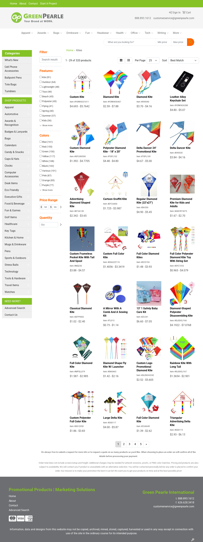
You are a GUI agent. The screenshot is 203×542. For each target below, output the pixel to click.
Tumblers (10, 91)
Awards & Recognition (12, 122)
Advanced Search (15, 308)
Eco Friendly (12, 190)
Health (121, 33)
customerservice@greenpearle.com (173, 18)
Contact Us (11, 314)
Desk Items (11, 183)
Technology (11, 271)
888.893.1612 (143, 18)
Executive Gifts (13, 196)
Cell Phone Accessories (12, 68)
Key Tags (10, 230)
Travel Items (12, 285)
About (22, 3)
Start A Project (48, 3)
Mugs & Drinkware (15, 244)
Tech (149, 33)
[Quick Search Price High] (179, 42)
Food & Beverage (14, 203)
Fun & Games (12, 210)
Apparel (27, 33)
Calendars (10, 145)
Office (135, 33)
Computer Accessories (12, 174)
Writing (163, 33)
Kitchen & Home (14, 237)
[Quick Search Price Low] (164, 42)
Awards (43, 33)
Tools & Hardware (15, 278)
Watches (10, 292)
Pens (7, 251)
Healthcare (11, 224)
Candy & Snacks (14, 152)
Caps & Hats (12, 158)
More (177, 33)
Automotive (11, 114)
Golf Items (11, 217)
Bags (57, 33)
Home (13, 3)
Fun (89, 33)
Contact (33, 3)
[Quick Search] (129, 42)
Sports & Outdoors (15, 258)
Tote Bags (10, 84)
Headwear (104, 33)
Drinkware (73, 33)
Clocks (8, 165)
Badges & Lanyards (16, 131)
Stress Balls (11, 264)
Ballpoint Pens (13, 77)
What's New (11, 60)
